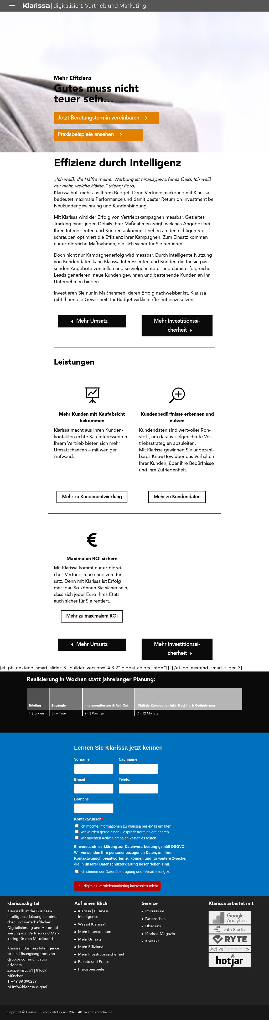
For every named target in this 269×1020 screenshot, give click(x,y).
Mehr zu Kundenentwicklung (92, 497)
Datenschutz (156, 919)
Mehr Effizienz (90, 947)
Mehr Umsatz (91, 321)
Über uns (153, 926)
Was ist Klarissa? (92, 925)
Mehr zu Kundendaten (177, 497)
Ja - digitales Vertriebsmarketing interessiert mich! (117, 886)
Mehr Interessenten (94, 932)
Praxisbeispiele (91, 970)
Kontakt (152, 941)
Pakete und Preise (93, 962)
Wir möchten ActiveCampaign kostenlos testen (118, 838)
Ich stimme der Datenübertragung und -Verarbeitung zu (126, 871)
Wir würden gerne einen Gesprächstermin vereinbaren (124, 832)
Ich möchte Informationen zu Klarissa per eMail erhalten (125, 826)
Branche (81, 799)
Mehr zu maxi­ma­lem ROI (92, 616)
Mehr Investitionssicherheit (101, 955)
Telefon (125, 779)
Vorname (82, 759)
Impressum (154, 911)
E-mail (80, 779)
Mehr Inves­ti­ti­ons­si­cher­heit (177, 326)
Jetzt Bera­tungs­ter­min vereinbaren (98, 118)
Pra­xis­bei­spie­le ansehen (86, 134)
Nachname (128, 759)
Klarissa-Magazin (160, 934)
